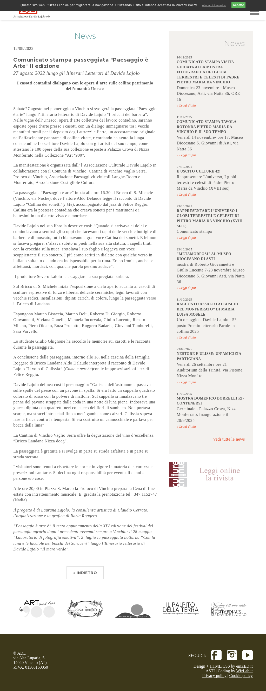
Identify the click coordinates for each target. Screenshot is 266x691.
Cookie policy (241, 675)
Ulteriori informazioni (214, 5)
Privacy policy (214, 675)
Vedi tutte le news (229, 439)
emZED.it (244, 666)
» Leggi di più (186, 105)
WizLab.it (244, 671)
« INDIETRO (85, 572)
